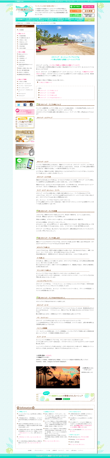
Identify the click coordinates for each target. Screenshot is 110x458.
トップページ (80, 450)
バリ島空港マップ (22, 58)
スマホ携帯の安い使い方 (24, 38)
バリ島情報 (27, 23)
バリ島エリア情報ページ (45, 82)
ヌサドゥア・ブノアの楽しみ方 (48, 95)
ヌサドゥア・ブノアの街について (49, 90)
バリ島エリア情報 (22, 81)
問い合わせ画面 (85, 436)
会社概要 (29, 450)
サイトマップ (82, 1)
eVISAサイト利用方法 (23, 72)
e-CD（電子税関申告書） (24, 70)
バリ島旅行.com (19, 1)
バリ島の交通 (21, 60)
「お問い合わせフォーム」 (24, 432)
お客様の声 (54, 450)
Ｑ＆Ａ (67, 450)
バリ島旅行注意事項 (23, 44)
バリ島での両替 (22, 48)
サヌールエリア (22, 93)
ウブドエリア (21, 95)
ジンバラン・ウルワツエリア (25, 85)
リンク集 (48, 450)
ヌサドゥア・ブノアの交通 (47, 93)
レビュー (50, 1)
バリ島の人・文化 (22, 40)
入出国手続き (21, 56)
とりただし (49, 355)
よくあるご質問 (70, 1)
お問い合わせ (60, 1)
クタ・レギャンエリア (23, 87)
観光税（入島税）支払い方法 (25, 68)
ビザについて (21, 62)
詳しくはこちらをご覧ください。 (52, 441)
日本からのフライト (23, 54)
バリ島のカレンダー (23, 42)
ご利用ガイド (92, 1)
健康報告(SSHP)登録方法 (24, 74)
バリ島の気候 (21, 46)
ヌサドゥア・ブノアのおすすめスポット (51, 97)
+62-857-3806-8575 (80, 439)
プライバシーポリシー (39, 450)
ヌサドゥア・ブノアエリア (24, 83)
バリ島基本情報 (22, 35)
